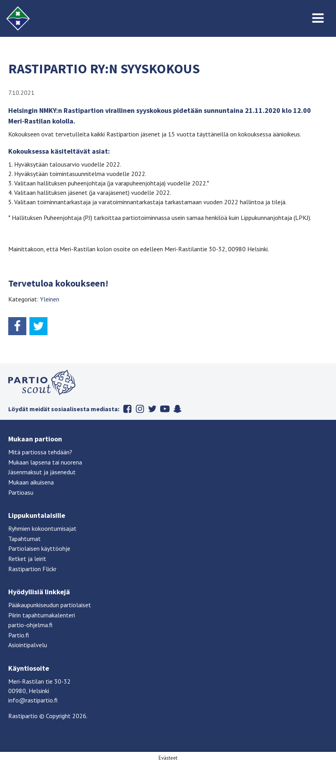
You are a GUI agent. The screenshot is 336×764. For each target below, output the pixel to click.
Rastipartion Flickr (32, 569)
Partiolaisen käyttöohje (39, 548)
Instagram (139, 409)
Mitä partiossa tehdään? (40, 452)
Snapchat (177, 409)
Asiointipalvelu (27, 645)
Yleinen (49, 299)
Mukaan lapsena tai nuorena (45, 462)
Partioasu (20, 492)
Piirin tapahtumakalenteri (41, 615)
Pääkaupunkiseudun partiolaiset (49, 605)
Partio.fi (18, 635)
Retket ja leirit (27, 559)
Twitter (152, 409)
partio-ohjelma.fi (30, 625)
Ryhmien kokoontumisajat (42, 528)
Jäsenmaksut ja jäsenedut (42, 472)
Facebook (127, 409)
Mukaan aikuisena (31, 482)
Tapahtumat (24, 539)
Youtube (165, 409)
